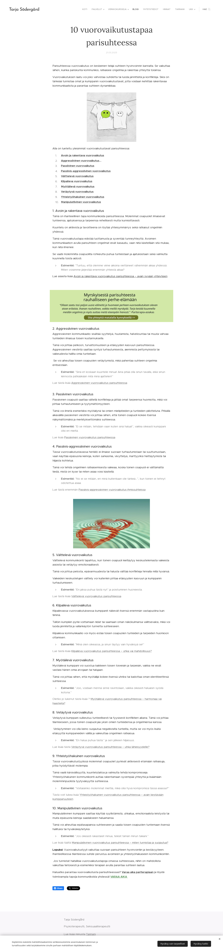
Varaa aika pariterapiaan (137, 872)
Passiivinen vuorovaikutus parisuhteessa (89, 437)
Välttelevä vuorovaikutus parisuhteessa (96, 596)
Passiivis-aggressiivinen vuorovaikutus (86, 171)
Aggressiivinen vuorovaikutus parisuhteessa (99, 382)
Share (58, 888)
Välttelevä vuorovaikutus (77, 176)
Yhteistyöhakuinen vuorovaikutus (82, 196)
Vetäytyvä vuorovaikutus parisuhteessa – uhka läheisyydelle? (110, 746)
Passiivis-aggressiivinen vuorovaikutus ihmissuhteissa (112, 489)
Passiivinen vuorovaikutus (77, 165)
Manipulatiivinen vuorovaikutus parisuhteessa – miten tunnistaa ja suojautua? (120, 842)
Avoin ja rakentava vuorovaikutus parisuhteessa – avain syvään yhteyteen (120, 276)
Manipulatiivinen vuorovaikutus (81, 202)
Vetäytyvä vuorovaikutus (77, 191)
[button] (206, 9)
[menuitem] (85, 9)
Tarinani (91, 934)
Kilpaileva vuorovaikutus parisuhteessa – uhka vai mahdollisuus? (111, 651)
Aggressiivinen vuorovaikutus (80, 160)
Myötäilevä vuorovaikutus (77, 186)
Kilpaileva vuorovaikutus (76, 181)
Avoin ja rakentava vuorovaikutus (82, 155)
